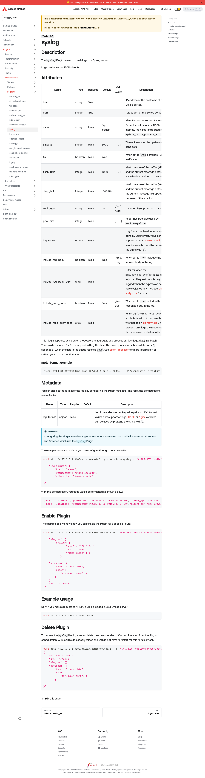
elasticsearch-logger (19, 167)
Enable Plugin (173, 34)
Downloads (122, 9)
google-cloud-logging (19, 148)
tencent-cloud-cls (17, 172)
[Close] (201, 2)
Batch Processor (119, 349)
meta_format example (178, 26)
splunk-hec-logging (18, 153)
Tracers (10, 82)
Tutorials (7, 40)
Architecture (9, 35)
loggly (12, 162)
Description (172, 19)
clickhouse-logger (17, 125)
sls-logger (14, 143)
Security (9, 68)
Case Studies (107, 9)
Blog (96, 9)
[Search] (193, 9)
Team (139, 9)
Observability (11, 78)
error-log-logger (16, 139)
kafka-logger (15, 110)
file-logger (14, 158)
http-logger (14, 96)
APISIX (148, 240)
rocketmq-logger (17, 115)
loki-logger (14, 176)
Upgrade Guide (10, 219)
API (4, 190)
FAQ (5, 205)
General (8, 54)
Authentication (12, 63)
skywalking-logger (17, 101)
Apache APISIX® (81, 9)
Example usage (173, 38)
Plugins (6, 49)
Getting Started (10, 26)
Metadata (171, 30)
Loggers (11, 92)
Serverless (10, 181)
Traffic (8, 73)
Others (6, 209)
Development (9, 195)
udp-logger (14, 120)
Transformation (12, 59)
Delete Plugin (173, 41)
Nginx (159, 240)
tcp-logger (14, 106)
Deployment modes (12, 200)
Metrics (11, 87)
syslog (12, 129)
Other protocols (12, 186)
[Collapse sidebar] (19, 718)
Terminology (8, 45)
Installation (8, 31)
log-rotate (14, 134)
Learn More (133, 2)
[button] (178, 9)
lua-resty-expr (150, 323)
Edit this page (51, 698)
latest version (87, 28)
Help (132, 9)
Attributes (171, 22)
